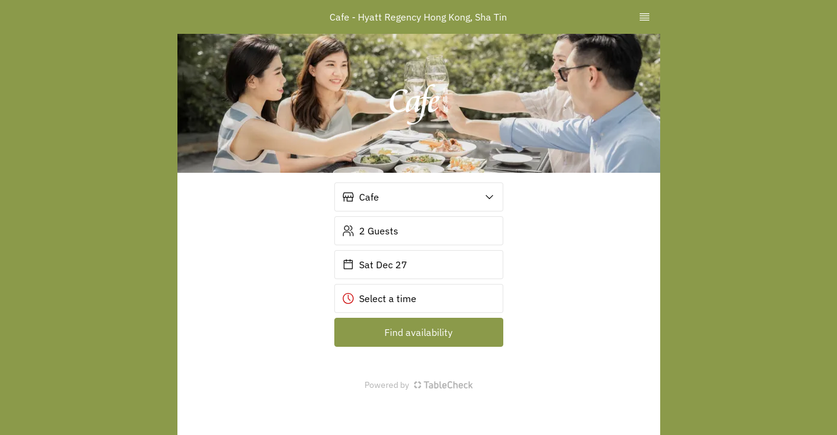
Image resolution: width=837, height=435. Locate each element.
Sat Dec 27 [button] (374, 265)
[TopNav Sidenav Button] (644, 17)
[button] (418, 196)
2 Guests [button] (370, 231)
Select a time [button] (379, 298)
